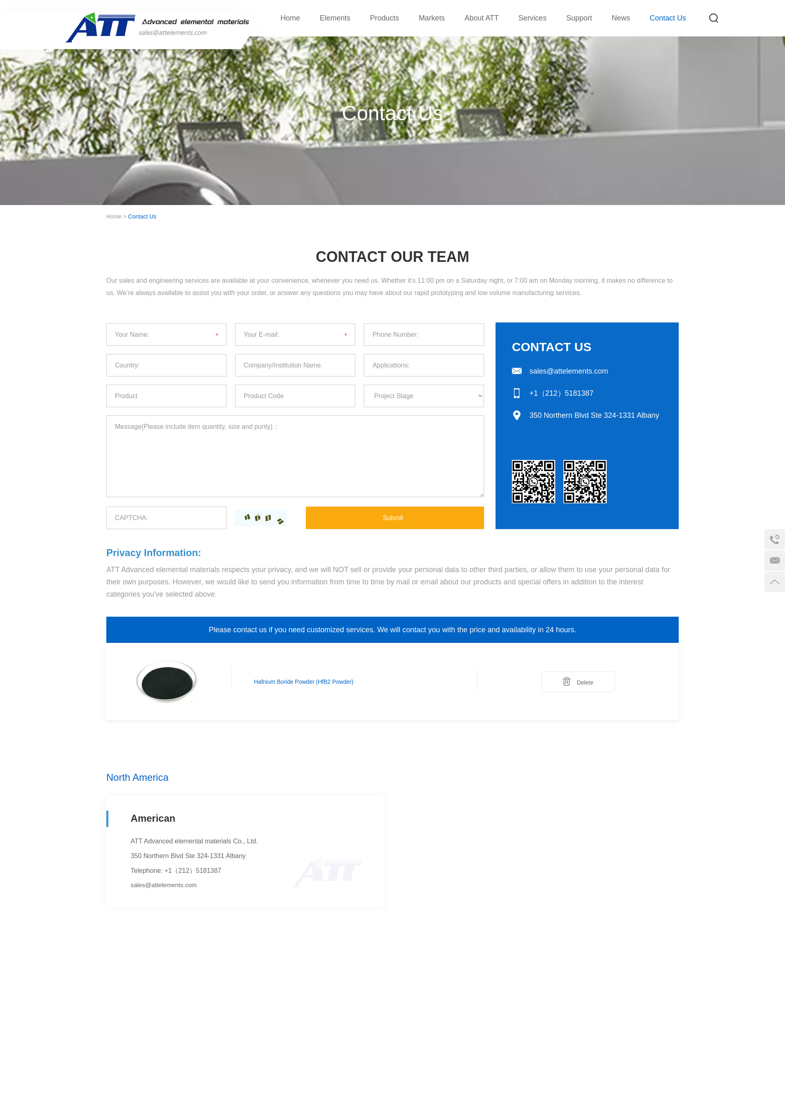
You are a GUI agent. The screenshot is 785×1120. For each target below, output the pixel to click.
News (621, 18)
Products (384, 18)
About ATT (481, 18)
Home (290, 18)
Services (532, 18)
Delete (578, 681)
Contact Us (668, 18)
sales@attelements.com (568, 371)
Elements (335, 18)
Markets (432, 18)
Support (579, 18)
